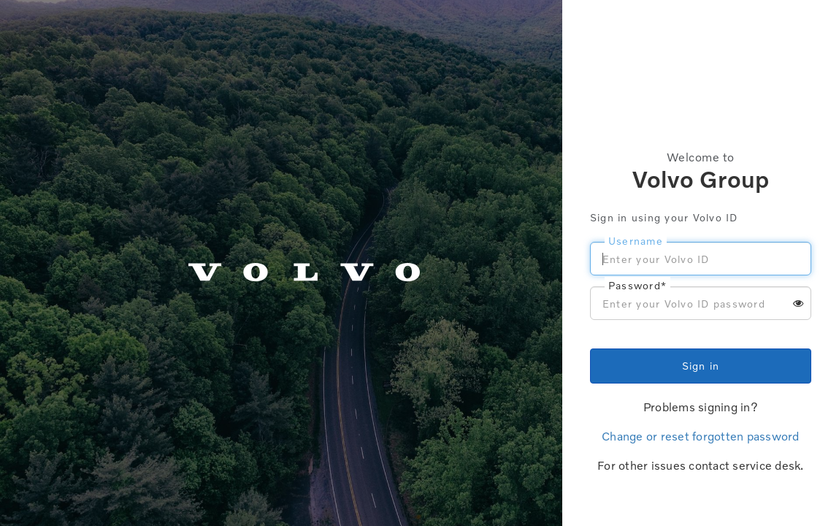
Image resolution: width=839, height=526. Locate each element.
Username (635, 241)
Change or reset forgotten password (701, 436)
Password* (637, 285)
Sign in (701, 365)
